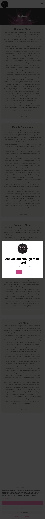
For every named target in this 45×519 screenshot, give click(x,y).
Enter (19, 272)
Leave (25, 272)
